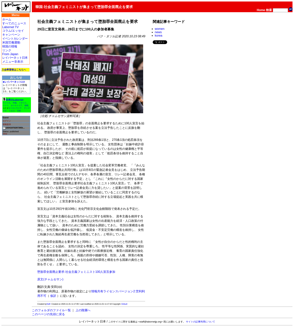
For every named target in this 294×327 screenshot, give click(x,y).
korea (158, 35)
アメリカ (6, 103)
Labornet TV (10, 27)
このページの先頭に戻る (48, 314)
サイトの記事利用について (200, 321)
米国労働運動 (11, 42)
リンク (6, 50)
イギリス (22, 103)
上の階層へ (83, 310)
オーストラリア (15, 108)
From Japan (10, 54)
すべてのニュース (14, 23)
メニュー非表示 (12, 61)
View (5, 134)
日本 (19, 111)
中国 (14, 103)
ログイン (7, 121)
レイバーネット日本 (15, 57)
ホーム (6, 19)
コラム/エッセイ (13, 30)
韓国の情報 (9, 46)
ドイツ (5, 105)
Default (124, 304)
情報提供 (7, 124)
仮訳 (53, 295)
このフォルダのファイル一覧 (51, 310)
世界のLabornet (14, 99)
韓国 (26, 105)
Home (261, 10)
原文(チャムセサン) (50, 279)
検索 (269, 10)
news (158, 32)
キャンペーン (11, 34)
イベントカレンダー (15, 38)
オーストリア (16, 105)
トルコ (12, 111)
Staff (48, 304)
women (160, 28)
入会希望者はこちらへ (14, 69)
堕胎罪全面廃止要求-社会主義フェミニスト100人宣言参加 (76, 271)
